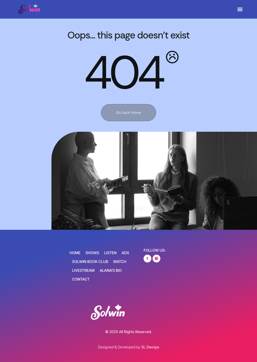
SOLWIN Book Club (90, 261)
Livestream (83, 270)
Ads (125, 252)
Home (75, 252)
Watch (119, 261)
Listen (110, 252)
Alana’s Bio (111, 270)
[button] (240, 9)
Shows (92, 252)
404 (123, 73)
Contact (81, 279)
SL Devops (150, 347)
